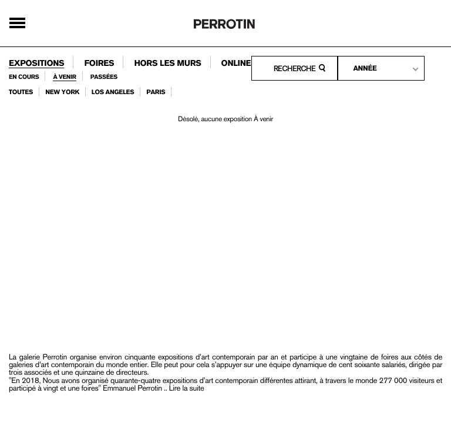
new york (62, 92)
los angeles (113, 92)
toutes (21, 92)
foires (99, 63)
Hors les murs (167, 63)
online (236, 63)
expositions (36, 63)
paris (155, 92)
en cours (24, 77)
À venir (64, 77)
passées (103, 77)
